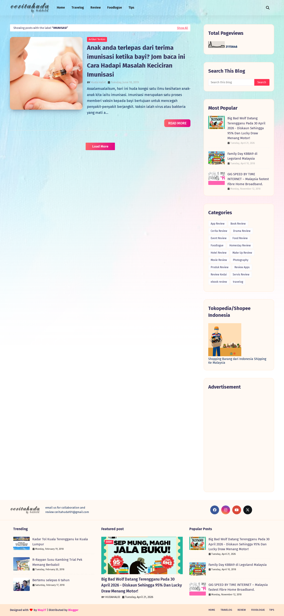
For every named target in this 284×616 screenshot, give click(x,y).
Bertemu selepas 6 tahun (51, 580)
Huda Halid (98, 82)
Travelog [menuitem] (78, 7)
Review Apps (242, 267)
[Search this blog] (231, 82)
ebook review (219, 281)
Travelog (226, 610)
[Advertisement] (238, 440)
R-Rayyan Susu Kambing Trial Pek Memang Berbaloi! (57, 562)
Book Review (238, 223)
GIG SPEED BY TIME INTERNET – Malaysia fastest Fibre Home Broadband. (248, 179)
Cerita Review (219, 230)
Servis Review (241, 274)
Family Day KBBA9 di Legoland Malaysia (242, 156)
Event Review (219, 238)
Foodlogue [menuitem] (114, 7)
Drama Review (242, 230)
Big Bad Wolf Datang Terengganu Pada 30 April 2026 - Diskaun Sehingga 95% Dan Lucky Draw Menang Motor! (246, 128)
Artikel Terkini (97, 39)
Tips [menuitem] (131, 7)
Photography (240, 260)
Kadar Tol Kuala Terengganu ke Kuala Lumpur (60, 541)
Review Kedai (219, 274)
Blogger (73, 610)
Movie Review (219, 260)
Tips (271, 610)
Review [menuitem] (95, 7)
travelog (238, 281)
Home (211, 610)
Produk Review (220, 267)
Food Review (240, 238)
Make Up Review (242, 252)
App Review (218, 223)
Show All (182, 28)
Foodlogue (217, 245)
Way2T (42, 610)
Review (242, 610)
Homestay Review (240, 245)
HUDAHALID (112, 597)
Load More (100, 146)
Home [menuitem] (61, 7)
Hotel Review (219, 252)
